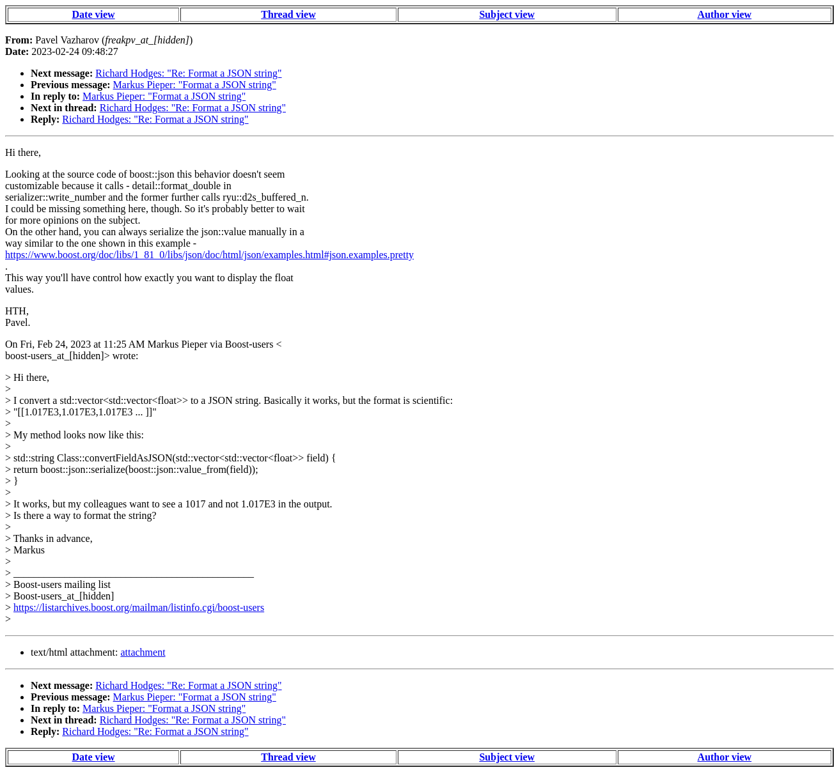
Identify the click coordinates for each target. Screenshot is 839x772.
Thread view (288, 14)
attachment (142, 652)
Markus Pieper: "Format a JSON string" (194, 84)
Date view (93, 14)
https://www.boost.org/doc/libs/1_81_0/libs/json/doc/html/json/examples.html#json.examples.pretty (209, 254)
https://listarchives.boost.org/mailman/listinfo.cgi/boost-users (138, 607)
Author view (725, 14)
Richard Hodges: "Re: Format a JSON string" (188, 73)
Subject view (507, 14)
